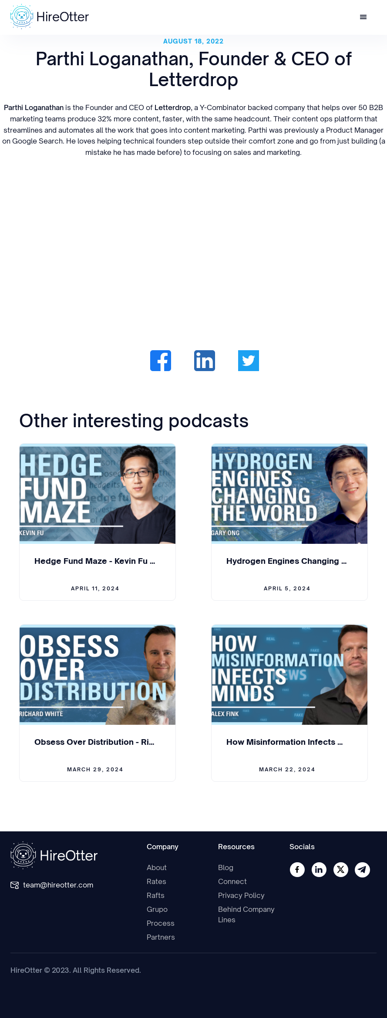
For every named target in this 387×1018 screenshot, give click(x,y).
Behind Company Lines (246, 914)
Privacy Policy (241, 895)
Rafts (156, 895)
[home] (49, 16)
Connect (232, 881)
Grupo (157, 909)
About (157, 867)
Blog (225, 867)
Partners (161, 937)
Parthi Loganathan (34, 107)
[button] (363, 17)
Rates (156, 881)
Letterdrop (173, 107)
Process (161, 923)
